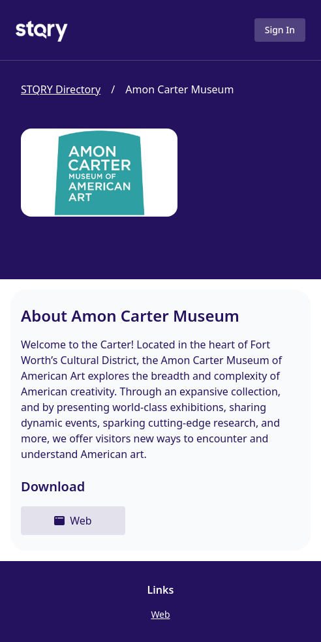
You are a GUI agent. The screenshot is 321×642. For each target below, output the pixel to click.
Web (160, 614)
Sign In (280, 29)
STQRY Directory (60, 89)
